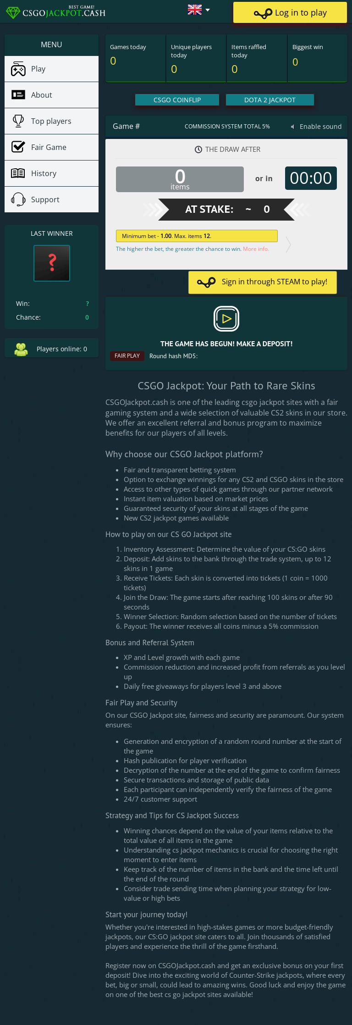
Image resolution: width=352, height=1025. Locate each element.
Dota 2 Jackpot (270, 99)
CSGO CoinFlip (177, 99)
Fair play (127, 356)
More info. (256, 249)
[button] (195, 10)
